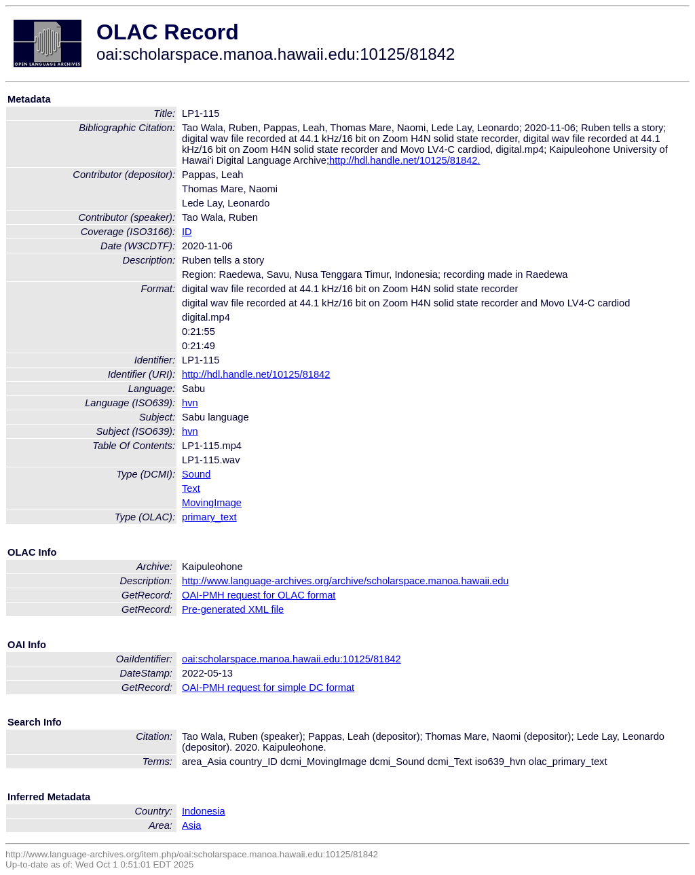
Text (191, 488)
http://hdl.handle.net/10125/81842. (404, 160)
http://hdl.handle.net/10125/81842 (256, 374)
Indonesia (203, 811)
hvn (190, 402)
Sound (196, 474)
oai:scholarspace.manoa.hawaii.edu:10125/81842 (291, 659)
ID (187, 231)
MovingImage (212, 502)
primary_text (209, 517)
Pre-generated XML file (233, 609)
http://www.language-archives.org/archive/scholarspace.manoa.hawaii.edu (345, 580)
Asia (192, 825)
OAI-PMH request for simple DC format (268, 687)
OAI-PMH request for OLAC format (258, 595)
